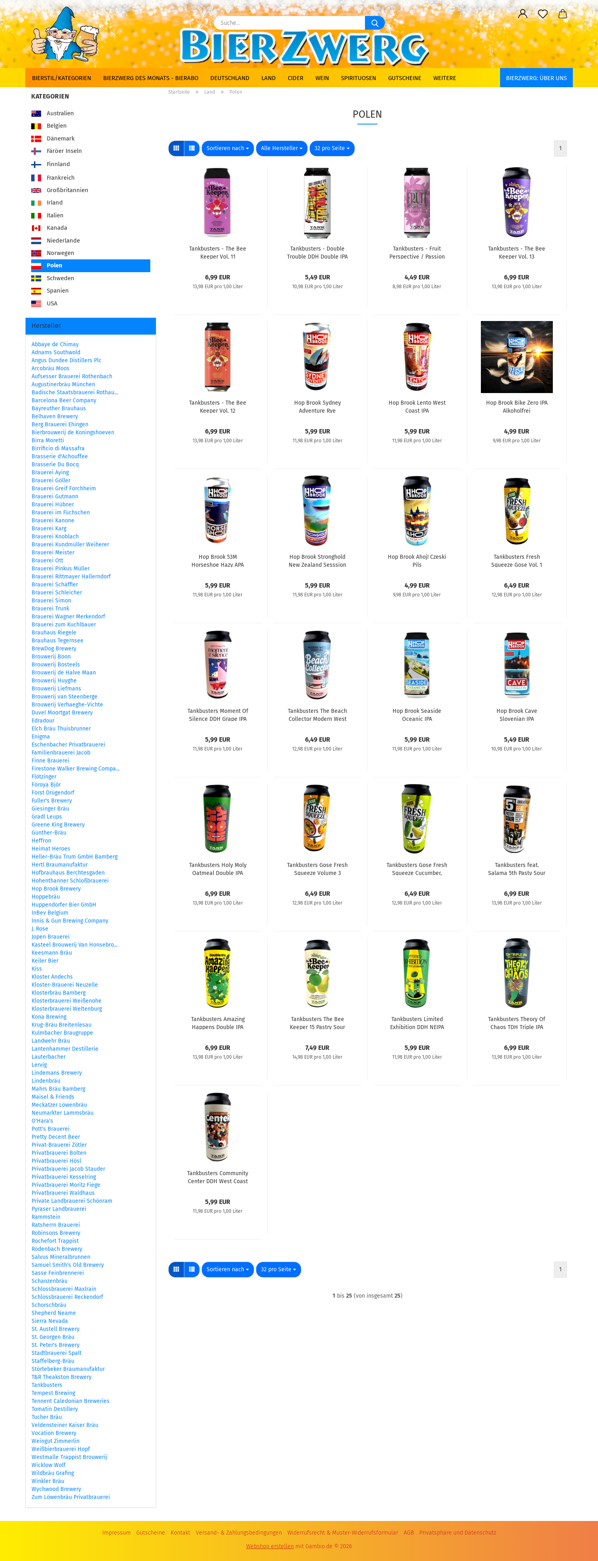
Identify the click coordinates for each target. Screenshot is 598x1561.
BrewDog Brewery (54, 648)
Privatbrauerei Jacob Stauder (68, 1169)
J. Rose (40, 928)
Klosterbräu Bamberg (59, 992)
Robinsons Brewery (56, 1233)
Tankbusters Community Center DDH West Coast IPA (217, 1177)
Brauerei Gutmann (55, 496)
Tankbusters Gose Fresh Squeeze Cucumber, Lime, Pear (417, 868)
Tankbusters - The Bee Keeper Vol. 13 (516, 252)
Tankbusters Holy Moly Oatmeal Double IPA (218, 868)
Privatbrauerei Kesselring (64, 1177)
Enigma (41, 736)
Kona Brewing (49, 1016)
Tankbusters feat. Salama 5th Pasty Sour (516, 868)
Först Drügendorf (53, 792)
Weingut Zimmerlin (56, 1441)
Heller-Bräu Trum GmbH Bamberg (75, 856)
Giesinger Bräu (50, 808)
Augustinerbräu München (63, 384)
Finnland (50, 165)
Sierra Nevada (50, 1321)
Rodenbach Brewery (57, 1249)
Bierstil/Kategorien (61, 78)
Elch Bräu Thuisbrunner (61, 728)
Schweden (52, 278)
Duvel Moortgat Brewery (62, 712)
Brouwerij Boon (51, 656)
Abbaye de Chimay (55, 344)
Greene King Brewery (58, 824)
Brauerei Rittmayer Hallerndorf (71, 576)
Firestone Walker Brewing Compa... (76, 768)
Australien (52, 113)
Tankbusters (47, 1385)
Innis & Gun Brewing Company (70, 920)
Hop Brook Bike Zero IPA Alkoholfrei (517, 406)
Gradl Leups (47, 816)
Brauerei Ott (47, 560)
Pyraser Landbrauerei (59, 1209)
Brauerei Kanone (53, 520)
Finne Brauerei (50, 760)
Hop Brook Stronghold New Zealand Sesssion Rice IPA (317, 560)
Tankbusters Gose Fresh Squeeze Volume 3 (317, 868)
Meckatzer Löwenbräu (59, 1105)
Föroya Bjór (46, 784)
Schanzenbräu (50, 1281)
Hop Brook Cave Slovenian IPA (516, 714)
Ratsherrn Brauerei (56, 1225)
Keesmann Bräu (52, 952)
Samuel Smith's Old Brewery (68, 1265)
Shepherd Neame (54, 1313)
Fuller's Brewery (52, 800)
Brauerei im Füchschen (61, 512)
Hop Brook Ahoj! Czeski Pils (417, 560)
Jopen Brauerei (51, 936)
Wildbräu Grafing (53, 1473)
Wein (322, 78)
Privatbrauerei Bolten (59, 1153)
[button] (523, 14)
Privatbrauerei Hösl (56, 1161)
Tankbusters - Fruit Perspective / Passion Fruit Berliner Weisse (417, 252)
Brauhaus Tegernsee (58, 640)
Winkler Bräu (48, 1481)
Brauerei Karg (49, 528)
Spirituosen (358, 78)
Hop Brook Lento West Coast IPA (417, 406)
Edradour (43, 720)
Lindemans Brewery (57, 1072)
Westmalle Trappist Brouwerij (69, 1457)
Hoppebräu (46, 896)
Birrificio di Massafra (58, 448)
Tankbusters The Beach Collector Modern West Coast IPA (317, 714)
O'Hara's (42, 1121)
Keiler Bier (45, 960)
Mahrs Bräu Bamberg (58, 1088)
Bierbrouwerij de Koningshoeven (73, 432)
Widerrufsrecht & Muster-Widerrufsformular (342, 1532)
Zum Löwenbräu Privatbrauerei (71, 1497)
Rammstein (46, 1217)
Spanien (50, 290)
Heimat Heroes (51, 848)
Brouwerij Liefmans (56, 688)
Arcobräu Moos (51, 368)
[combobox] (227, 148)
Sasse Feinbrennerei (58, 1273)
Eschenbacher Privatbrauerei (68, 744)
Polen (46, 265)
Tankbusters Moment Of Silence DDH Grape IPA (217, 714)
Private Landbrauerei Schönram (72, 1201)
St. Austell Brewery (56, 1329)
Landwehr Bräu (51, 1040)
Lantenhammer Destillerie (65, 1048)
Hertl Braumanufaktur (60, 864)
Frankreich (53, 177)
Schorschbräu (49, 1305)
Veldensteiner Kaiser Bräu (65, 1425)
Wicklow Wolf (49, 1465)
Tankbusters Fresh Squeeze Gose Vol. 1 (516, 560)
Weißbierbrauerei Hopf (61, 1449)
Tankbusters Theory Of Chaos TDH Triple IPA (516, 1022)
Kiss (37, 968)
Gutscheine (404, 78)
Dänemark (53, 138)
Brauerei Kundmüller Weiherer (70, 544)
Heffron (41, 840)
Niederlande (55, 240)
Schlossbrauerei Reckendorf (67, 1297)
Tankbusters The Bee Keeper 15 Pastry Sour (317, 1022)
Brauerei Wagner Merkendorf (68, 616)
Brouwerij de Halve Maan (64, 672)
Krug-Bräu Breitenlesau (62, 1024)
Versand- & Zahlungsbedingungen (239, 1532)
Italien (47, 215)
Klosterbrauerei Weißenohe (67, 1000)
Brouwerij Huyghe (54, 680)
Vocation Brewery (54, 1433)
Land (268, 78)
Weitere (444, 78)
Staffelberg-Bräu (53, 1361)
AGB (409, 1532)
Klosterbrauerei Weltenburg (67, 1008)
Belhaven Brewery (55, 416)
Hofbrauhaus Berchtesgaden (68, 872)
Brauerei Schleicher (57, 592)
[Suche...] (375, 23)
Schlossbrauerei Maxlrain (64, 1289)
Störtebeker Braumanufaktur (68, 1369)
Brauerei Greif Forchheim (64, 488)
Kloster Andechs (52, 976)
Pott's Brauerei (51, 1129)
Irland (47, 202)
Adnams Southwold (56, 352)
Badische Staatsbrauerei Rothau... (75, 392)
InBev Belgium (50, 912)
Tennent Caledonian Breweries (71, 1401)
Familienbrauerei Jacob (61, 752)
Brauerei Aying (50, 472)
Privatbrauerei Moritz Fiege (66, 1185)
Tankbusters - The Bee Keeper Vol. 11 (217, 252)
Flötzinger (44, 776)
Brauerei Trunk (50, 608)
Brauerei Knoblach (55, 536)
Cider (295, 78)
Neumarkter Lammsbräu (63, 1113)
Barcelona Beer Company (64, 400)
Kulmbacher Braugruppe (62, 1032)
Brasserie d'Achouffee (60, 456)
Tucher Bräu (47, 1417)
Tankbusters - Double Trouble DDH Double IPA (317, 252)
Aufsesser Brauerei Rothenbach (72, 376)
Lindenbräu (46, 1080)
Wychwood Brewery (56, 1489)
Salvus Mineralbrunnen (61, 1257)
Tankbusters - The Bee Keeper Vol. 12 (217, 406)
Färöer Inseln (56, 151)
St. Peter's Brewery (56, 1345)
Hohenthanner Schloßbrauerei (70, 880)
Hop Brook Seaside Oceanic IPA (417, 714)
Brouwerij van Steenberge (65, 696)
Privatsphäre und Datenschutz (457, 1532)
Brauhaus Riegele (54, 632)
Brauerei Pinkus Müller (61, 568)
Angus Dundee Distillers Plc (67, 360)
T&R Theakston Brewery (62, 1377)
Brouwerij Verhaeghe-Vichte (67, 704)
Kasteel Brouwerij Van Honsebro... (75, 944)
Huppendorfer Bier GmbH (64, 904)
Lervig (39, 1064)
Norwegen (52, 253)
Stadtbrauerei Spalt (57, 1353)
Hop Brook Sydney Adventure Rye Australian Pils (317, 406)
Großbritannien (59, 190)
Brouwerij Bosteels (56, 664)
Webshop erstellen (270, 1546)
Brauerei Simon (51, 600)
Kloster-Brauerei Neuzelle (65, 984)
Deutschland (229, 78)
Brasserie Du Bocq (55, 464)
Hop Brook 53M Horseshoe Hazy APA (217, 560)
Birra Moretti (48, 440)
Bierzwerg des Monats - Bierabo (150, 78)
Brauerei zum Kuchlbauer (64, 624)
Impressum (116, 1532)
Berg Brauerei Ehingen (60, 424)
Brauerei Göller (51, 480)
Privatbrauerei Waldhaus (63, 1193)
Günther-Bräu (49, 832)
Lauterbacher (49, 1056)
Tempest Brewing (53, 1393)
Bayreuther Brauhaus (59, 408)
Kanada (49, 228)
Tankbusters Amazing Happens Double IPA (218, 1022)
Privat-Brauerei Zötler (59, 1145)
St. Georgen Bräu (53, 1337)
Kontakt (180, 1532)
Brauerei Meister (53, 552)
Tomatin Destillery (55, 1409)
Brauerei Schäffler (55, 584)
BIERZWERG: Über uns (536, 78)
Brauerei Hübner (53, 504)
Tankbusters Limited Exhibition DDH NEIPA (417, 1022)
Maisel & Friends (53, 1097)
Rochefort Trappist (55, 1241)
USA (44, 303)
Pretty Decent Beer (56, 1137)
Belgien (49, 125)
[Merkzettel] (543, 14)
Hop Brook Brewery (56, 888)
